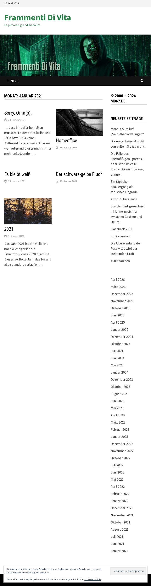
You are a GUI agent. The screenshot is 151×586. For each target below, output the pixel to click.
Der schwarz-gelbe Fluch (79, 174)
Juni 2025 (117, 315)
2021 (9, 229)
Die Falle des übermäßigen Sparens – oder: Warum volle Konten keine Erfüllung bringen (127, 164)
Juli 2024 (117, 351)
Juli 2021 (117, 536)
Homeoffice (66, 140)
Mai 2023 (117, 408)
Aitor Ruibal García (124, 199)
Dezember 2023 (122, 379)
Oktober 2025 (120, 308)
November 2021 (122, 515)
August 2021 (120, 529)
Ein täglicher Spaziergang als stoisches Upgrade (124, 186)
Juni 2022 (117, 472)
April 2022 (118, 486)
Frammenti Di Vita (37, 17)
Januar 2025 (119, 329)
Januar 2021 (119, 551)
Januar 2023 (119, 436)
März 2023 (118, 422)
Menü (12, 81)
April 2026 (118, 279)
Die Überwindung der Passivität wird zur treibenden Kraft (126, 248)
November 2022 (122, 451)
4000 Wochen (120, 261)
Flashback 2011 (122, 229)
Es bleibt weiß (17, 174)
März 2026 (118, 286)
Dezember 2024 (122, 336)
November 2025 (122, 301)
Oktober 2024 (120, 344)
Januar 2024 (119, 372)
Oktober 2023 (120, 386)
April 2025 (118, 322)
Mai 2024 (117, 365)
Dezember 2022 (122, 443)
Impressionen (120, 236)
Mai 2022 (117, 479)
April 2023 (118, 415)
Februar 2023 (120, 429)
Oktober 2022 (120, 458)
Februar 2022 (120, 493)
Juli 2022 (117, 465)
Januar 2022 (119, 501)
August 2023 (120, 394)
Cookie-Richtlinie (92, 579)
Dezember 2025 (122, 294)
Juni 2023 (117, 401)
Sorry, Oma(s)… (18, 113)
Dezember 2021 (122, 508)
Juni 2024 (117, 358)
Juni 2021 (117, 543)
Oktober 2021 (120, 522)
